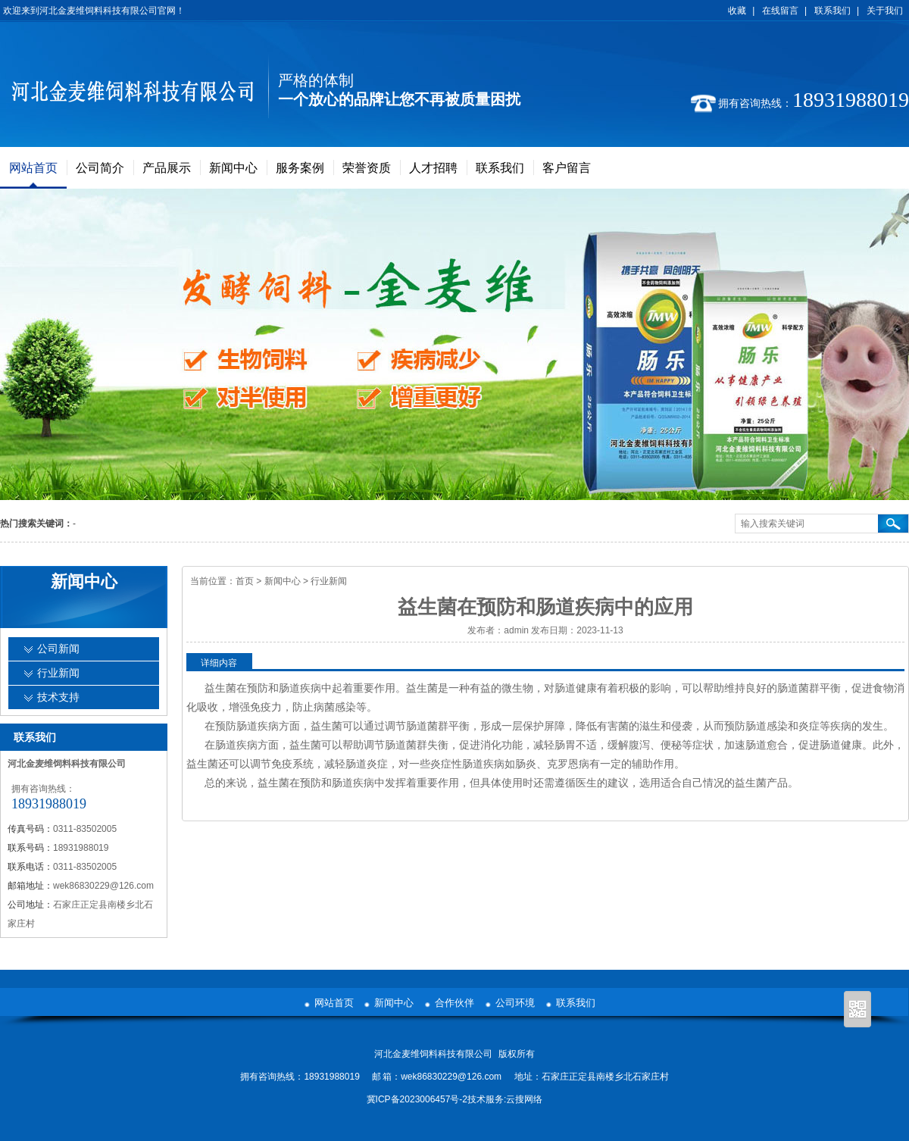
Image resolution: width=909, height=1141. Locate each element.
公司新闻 (58, 649)
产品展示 (166, 167)
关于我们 (885, 10)
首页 (245, 581)
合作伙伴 (454, 1002)
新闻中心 (233, 167)
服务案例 (300, 167)
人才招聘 (433, 167)
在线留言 (780, 10)
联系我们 (832, 10)
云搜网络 (524, 1099)
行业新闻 (329, 581)
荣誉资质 (366, 167)
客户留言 (566, 167)
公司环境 (515, 1002)
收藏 (737, 10)
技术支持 (58, 697)
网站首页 (33, 167)
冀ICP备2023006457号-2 (417, 1099)
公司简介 (100, 167)
